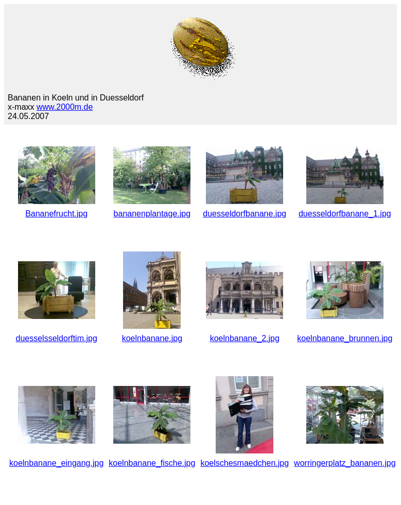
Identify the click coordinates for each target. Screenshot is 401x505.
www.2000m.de (65, 107)
